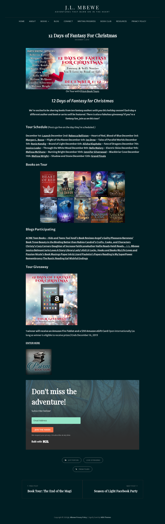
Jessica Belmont (35, 250)
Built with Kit (40, 441)
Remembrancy (34, 258)
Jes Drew (91, 139)
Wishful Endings (78, 258)
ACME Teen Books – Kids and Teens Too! (48, 238)
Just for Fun (73, 460)
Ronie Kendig (38, 143)
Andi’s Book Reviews (82, 238)
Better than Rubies (74, 242)
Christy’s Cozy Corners (38, 246)
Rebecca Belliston (79, 135)
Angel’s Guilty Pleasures (108, 238)
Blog (56, 21)
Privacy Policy (139, 21)
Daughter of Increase (63, 246)
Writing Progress (87, 21)
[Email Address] (56, 420)
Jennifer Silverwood (95, 151)
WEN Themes (106, 517)
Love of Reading (93, 460)
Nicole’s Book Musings (47, 254)
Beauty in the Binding (51, 242)
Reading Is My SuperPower (117, 254)
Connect (68, 21)
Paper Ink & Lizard (71, 254)
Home (21, 21)
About (32, 21)
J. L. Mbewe (132, 246)
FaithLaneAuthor (85, 246)
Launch (46, 135)
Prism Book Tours (89, 91)
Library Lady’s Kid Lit (77, 250)
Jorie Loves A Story (54, 250)
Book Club (105, 21)
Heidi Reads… (118, 246)
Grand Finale (98, 156)
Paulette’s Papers (92, 254)
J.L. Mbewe (82, 7)
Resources (121, 21)
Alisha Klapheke (92, 143)
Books (43, 21)
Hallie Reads (103, 246)
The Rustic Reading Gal (56, 258)
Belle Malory (96, 147)
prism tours (84, 469)
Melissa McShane (36, 151)
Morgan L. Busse (35, 139)
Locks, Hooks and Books (103, 250)
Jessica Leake (33, 147)
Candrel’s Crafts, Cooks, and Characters (108, 242)
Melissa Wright (40, 156)
